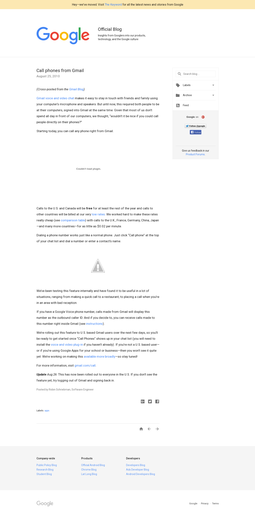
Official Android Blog (93, 465)
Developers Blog (135, 465)
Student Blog (44, 474)
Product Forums (195, 154)
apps (47, 410)
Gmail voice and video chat (55, 98)
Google (193, 503)
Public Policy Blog (47, 465)
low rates (98, 214)
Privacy (205, 503)
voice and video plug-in (67, 344)
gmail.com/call (85, 365)
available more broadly (99, 356)
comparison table (73, 220)
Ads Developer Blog (137, 469)
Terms (215, 503)
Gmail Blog (76, 89)
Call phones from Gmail (60, 70)
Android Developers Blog (140, 474)
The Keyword (113, 4)
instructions (94, 324)
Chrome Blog (88, 469)
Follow (196, 132)
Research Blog (45, 469)
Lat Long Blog (89, 474)
